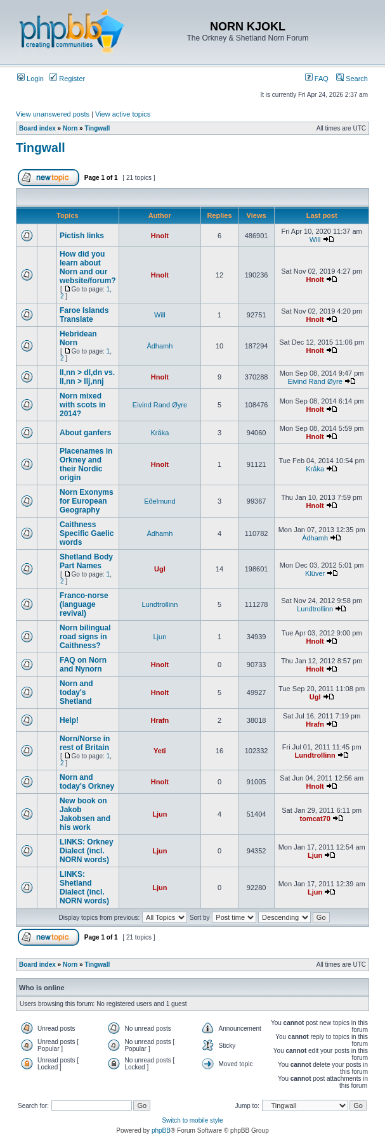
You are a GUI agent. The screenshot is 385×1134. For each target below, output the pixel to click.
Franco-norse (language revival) (84, 604)
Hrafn (160, 720)
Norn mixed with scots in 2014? (83, 405)
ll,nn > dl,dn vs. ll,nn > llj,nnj (87, 377)
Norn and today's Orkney (87, 782)
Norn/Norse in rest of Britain (85, 743)
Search (352, 78)
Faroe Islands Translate (84, 315)
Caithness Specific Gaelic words (87, 533)
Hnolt (160, 235)
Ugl (160, 569)
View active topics (122, 114)
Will (315, 239)
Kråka (160, 432)
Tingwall (97, 128)
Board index (37, 128)
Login (30, 78)
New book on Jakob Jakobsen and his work (85, 814)
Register (67, 78)
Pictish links (82, 235)
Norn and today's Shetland (76, 692)
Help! (69, 720)
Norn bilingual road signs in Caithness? (85, 636)
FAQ (317, 78)
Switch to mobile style (192, 1120)
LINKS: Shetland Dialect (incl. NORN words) (84, 887)
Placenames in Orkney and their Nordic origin (86, 464)
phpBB (161, 1130)
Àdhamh (160, 346)
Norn (70, 128)
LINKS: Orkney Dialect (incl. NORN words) (87, 851)
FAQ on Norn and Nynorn (83, 664)
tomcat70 (315, 818)
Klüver (315, 573)
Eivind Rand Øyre (315, 381)
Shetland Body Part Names (86, 561)
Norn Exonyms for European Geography (87, 501)
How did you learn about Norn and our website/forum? (88, 267)
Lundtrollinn (159, 604)
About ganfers (85, 432)
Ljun (160, 636)
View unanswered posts (52, 114)
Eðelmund (160, 501)
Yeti (159, 751)
